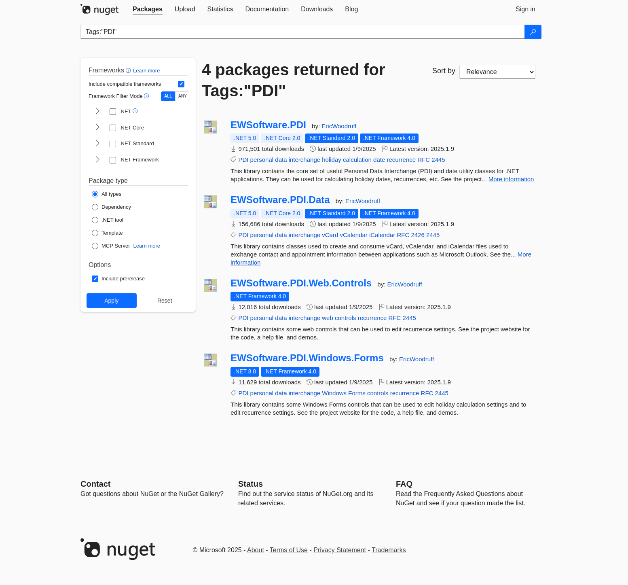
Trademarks (389, 550)
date (379, 159)
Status (250, 483)
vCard (330, 234)
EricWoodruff (338, 126)
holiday (331, 159)
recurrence (401, 159)
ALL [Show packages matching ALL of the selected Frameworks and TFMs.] (168, 96)
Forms (357, 393)
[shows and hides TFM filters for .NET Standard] (97, 144)
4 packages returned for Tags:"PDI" (293, 80)
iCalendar (382, 234)
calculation (357, 159)
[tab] (148, 9)
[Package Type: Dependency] (111, 207)
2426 (417, 234)
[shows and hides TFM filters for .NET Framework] (97, 160)
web (327, 317)
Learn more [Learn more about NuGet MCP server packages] (146, 246)
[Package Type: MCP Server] (111, 246)
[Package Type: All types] (107, 194)
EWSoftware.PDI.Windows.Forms (307, 358)
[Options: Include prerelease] (118, 278)
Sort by (443, 71)
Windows (334, 393)
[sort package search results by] (497, 72)
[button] (129, 70)
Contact (95, 483)
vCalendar (353, 234)
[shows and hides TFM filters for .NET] (97, 112)
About (255, 550)
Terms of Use (289, 550)
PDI (243, 159)
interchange (304, 159)
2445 (438, 159)
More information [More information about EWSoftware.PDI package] (511, 179)
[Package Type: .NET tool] (108, 220)
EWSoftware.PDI (268, 125)
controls (345, 317)
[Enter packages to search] (302, 32)
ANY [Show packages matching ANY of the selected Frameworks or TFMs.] (182, 96)
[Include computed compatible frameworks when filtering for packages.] (181, 84)
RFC (423, 159)
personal (262, 159)
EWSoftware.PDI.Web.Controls (301, 283)
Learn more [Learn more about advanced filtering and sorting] (146, 71)
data (281, 159)
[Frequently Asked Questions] (404, 483)
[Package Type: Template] (107, 233)
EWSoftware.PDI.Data (280, 199)
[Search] (532, 32)
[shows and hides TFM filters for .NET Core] (97, 128)
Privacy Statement (339, 550)
